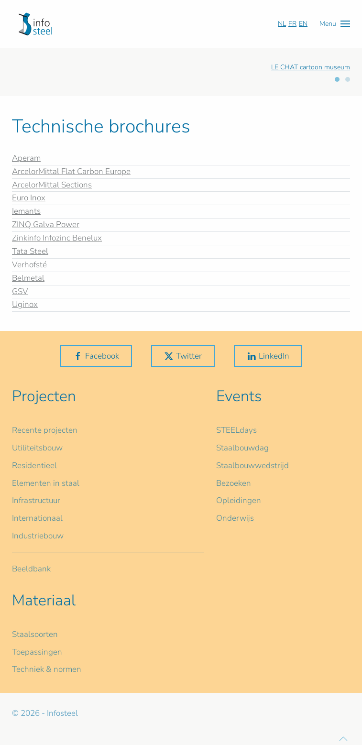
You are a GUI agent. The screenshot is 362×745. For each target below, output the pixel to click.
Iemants (26, 211)
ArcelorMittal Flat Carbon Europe (71, 171)
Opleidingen (238, 500)
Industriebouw (38, 535)
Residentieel (34, 465)
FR (292, 23)
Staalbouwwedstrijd (252, 465)
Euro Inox (28, 197)
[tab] (337, 79)
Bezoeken (233, 483)
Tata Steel (30, 251)
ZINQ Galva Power (45, 224)
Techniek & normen (46, 669)
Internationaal (37, 518)
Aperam (26, 158)
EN (303, 23)
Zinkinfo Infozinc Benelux (57, 237)
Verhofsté (29, 264)
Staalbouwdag (242, 447)
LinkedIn (268, 356)
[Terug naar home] (35, 24)
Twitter (183, 356)
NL (282, 23)
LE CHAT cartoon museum (310, 67)
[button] (334, 23)
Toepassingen (37, 651)
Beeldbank (31, 568)
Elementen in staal (45, 483)
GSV (20, 291)
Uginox (25, 304)
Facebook (96, 356)
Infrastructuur (36, 500)
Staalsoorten (35, 634)
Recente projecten (44, 430)
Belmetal (28, 278)
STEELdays (236, 430)
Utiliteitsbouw (37, 447)
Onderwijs (235, 518)
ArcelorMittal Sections (52, 184)
